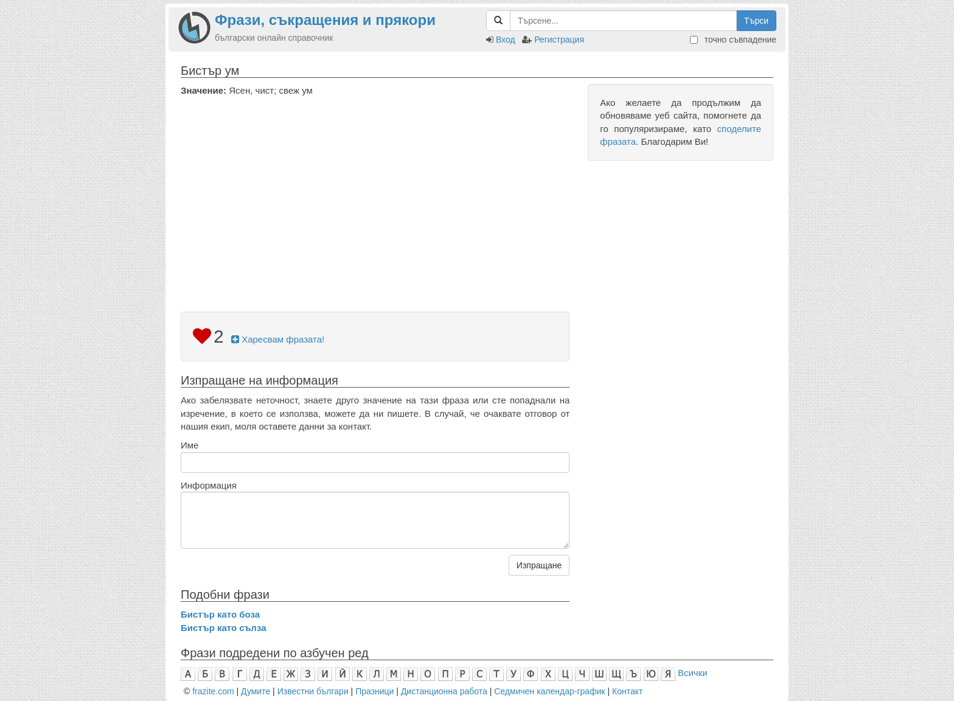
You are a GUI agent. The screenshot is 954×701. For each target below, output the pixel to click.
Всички (693, 673)
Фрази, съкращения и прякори (325, 20)
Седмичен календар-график (549, 691)
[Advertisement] (375, 188)
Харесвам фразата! (277, 339)
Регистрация (559, 39)
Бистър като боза (220, 614)
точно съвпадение (733, 39)
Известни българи (313, 691)
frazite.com (213, 691)
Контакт (627, 691)
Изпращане (539, 565)
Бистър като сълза (223, 628)
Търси (756, 21)
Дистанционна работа (444, 691)
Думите (255, 691)
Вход (505, 39)
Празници (374, 691)
